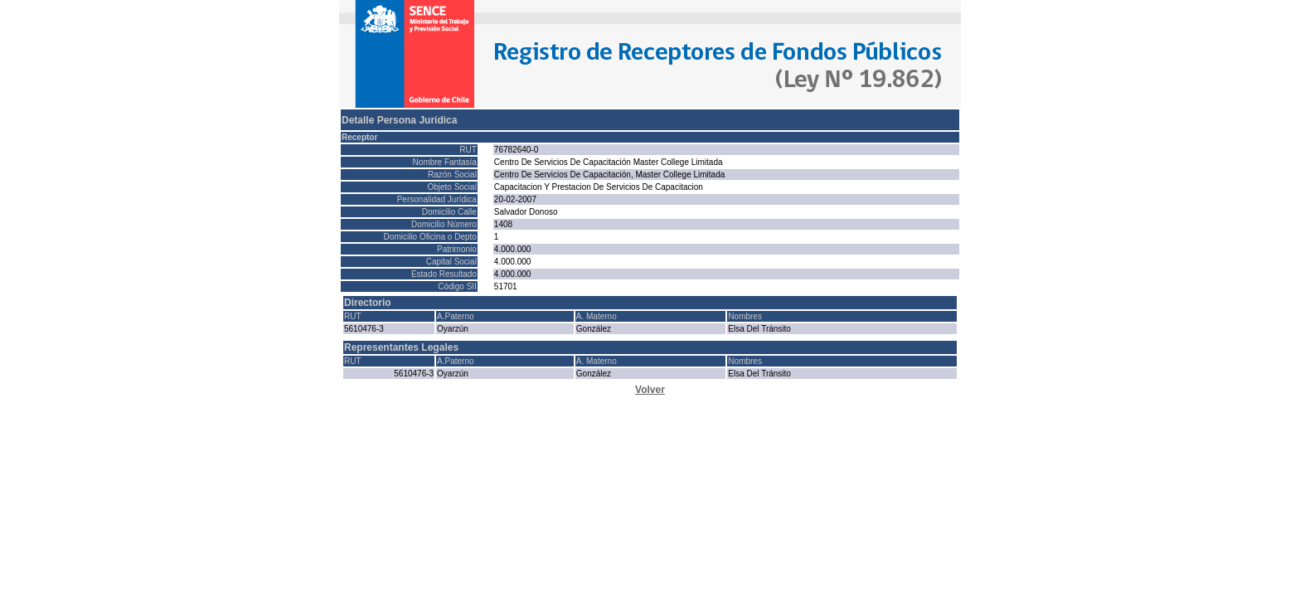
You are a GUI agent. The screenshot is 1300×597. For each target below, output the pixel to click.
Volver (650, 390)
